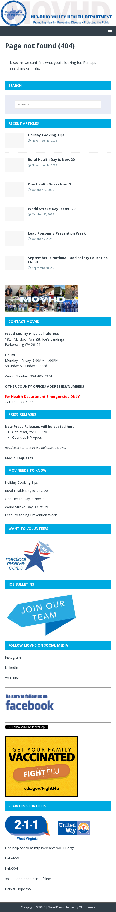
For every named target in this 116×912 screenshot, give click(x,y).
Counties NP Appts (27, 437)
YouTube (12, 678)
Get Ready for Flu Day (29, 432)
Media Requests (19, 458)
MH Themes (87, 907)
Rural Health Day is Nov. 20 (51, 159)
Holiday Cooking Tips (46, 135)
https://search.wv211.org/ (54, 848)
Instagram (13, 657)
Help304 (11, 868)
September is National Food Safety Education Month (68, 259)
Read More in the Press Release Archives (35, 447)
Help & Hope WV (18, 889)
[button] (109, 31)
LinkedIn (11, 667)
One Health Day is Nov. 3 (49, 184)
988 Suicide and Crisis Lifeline (28, 879)
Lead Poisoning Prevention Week (57, 233)
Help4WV (12, 858)
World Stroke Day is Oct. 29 (51, 208)
